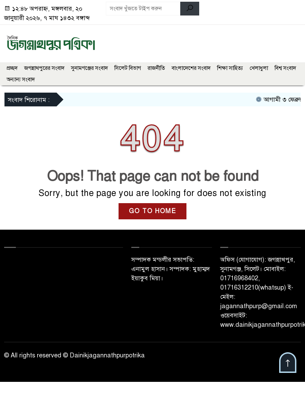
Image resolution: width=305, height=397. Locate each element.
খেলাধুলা (259, 68)
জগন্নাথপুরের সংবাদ (44, 68)
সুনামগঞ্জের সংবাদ (89, 68)
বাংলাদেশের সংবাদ (191, 68)
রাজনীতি (156, 68)
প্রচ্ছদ (12, 68)
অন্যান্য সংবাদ (21, 79)
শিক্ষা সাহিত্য (230, 68)
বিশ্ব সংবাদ (285, 68)
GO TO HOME (152, 211)
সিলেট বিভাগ (127, 68)
